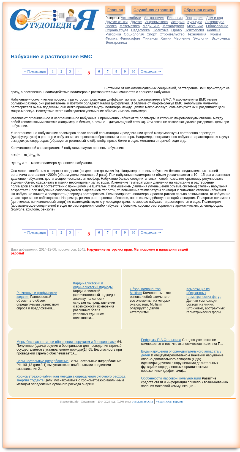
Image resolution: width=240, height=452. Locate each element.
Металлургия (173, 26)
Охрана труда (116, 30)
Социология (134, 34)
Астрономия (154, 18)
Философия (130, 38)
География (194, 18)
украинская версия (169, 401)
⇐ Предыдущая (35, 71)
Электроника (116, 42)
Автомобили (131, 18)
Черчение (182, 38)
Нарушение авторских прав (109, 249)
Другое (136, 22)
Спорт (152, 34)
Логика (111, 26)
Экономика (220, 38)
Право (176, 30)
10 (133, 71)
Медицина (151, 26)
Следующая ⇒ (150, 71)
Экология (201, 38)
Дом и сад (214, 18)
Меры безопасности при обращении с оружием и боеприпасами (66, 342)
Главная (115, 10)
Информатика (156, 22)
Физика (111, 38)
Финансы (150, 38)
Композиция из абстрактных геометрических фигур (203, 293)
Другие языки (116, 22)
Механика (195, 26)
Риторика (113, 34)
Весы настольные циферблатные (43, 361)
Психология (194, 30)
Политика (161, 30)
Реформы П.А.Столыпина (161, 340)
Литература (214, 22)
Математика (129, 26)
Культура (194, 22)
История (177, 22)
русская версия (142, 401)
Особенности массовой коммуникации (171, 378)
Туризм (215, 34)
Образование (217, 26)
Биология (175, 18)
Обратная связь (199, 10)
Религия (213, 30)
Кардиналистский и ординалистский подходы (93, 285)
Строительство (172, 34)
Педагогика (140, 30)
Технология (196, 34)
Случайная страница (153, 10)
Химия (165, 38)
